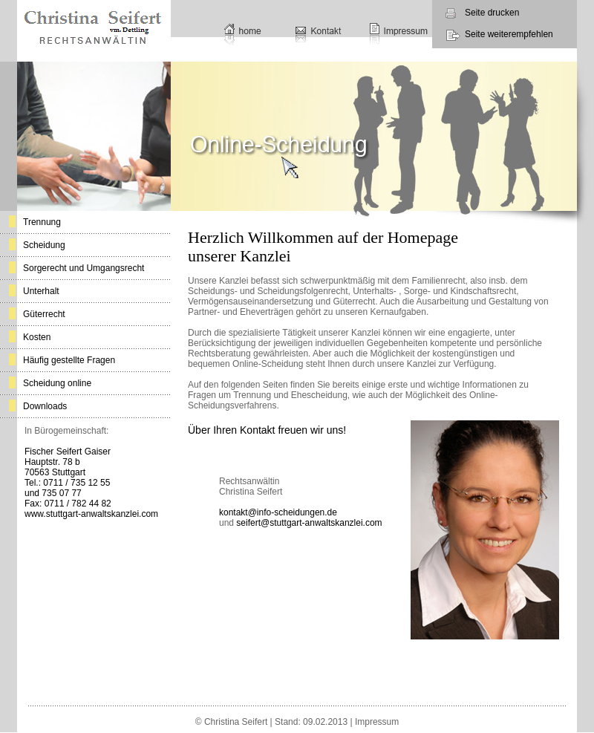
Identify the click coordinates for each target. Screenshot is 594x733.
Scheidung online (57, 383)
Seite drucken (492, 12)
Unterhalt (41, 291)
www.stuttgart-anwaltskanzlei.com (91, 514)
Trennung (42, 222)
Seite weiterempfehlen (509, 34)
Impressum (377, 722)
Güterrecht (44, 314)
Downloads (45, 406)
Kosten (36, 337)
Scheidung (44, 245)
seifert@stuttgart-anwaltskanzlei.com (308, 523)
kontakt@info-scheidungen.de (278, 512)
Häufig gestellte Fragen (69, 360)
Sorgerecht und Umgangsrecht (83, 268)
